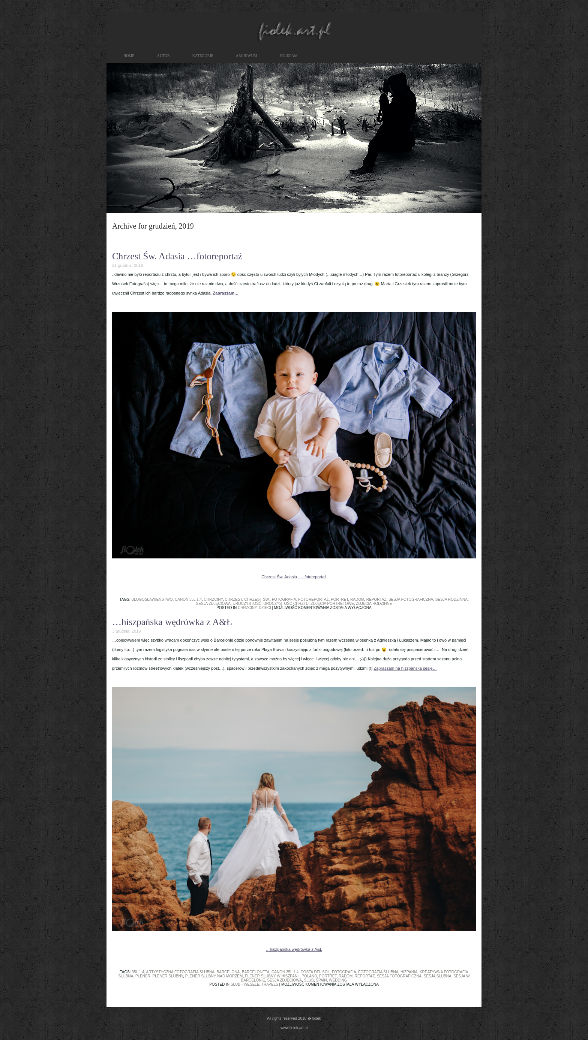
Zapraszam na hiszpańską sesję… (405, 668)
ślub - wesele (245, 984)
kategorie (202, 56)
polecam (289, 56)
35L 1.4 (138, 972)
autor (163, 56)
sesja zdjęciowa (213, 604)
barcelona (228, 972)
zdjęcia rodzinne (374, 604)
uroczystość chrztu (286, 604)
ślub (309, 980)
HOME (128, 56)
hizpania (408, 972)
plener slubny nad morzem (214, 976)
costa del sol (315, 972)
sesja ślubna (438, 976)
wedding (338, 980)
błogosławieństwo (151, 599)
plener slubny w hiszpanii (272, 976)
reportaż (376, 599)
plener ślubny (168, 976)
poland (309, 976)
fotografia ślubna (378, 972)
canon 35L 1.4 (188, 599)
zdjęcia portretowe (332, 604)
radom (357, 599)
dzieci (265, 608)
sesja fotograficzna (410, 599)
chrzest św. (257, 599)
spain (321, 980)
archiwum (246, 56)
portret (339, 599)
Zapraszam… (225, 293)
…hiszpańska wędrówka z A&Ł (172, 622)
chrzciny (213, 599)
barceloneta (256, 972)
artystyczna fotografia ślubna (180, 972)
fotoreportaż (313, 599)
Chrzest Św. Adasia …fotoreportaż (177, 256)
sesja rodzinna (451, 599)
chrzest (233, 599)
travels (269, 984)
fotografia (284, 599)
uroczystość (247, 604)
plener (142, 976)
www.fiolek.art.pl (294, 1028)
